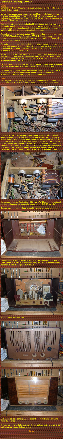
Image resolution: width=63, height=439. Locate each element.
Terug (31, 431)
